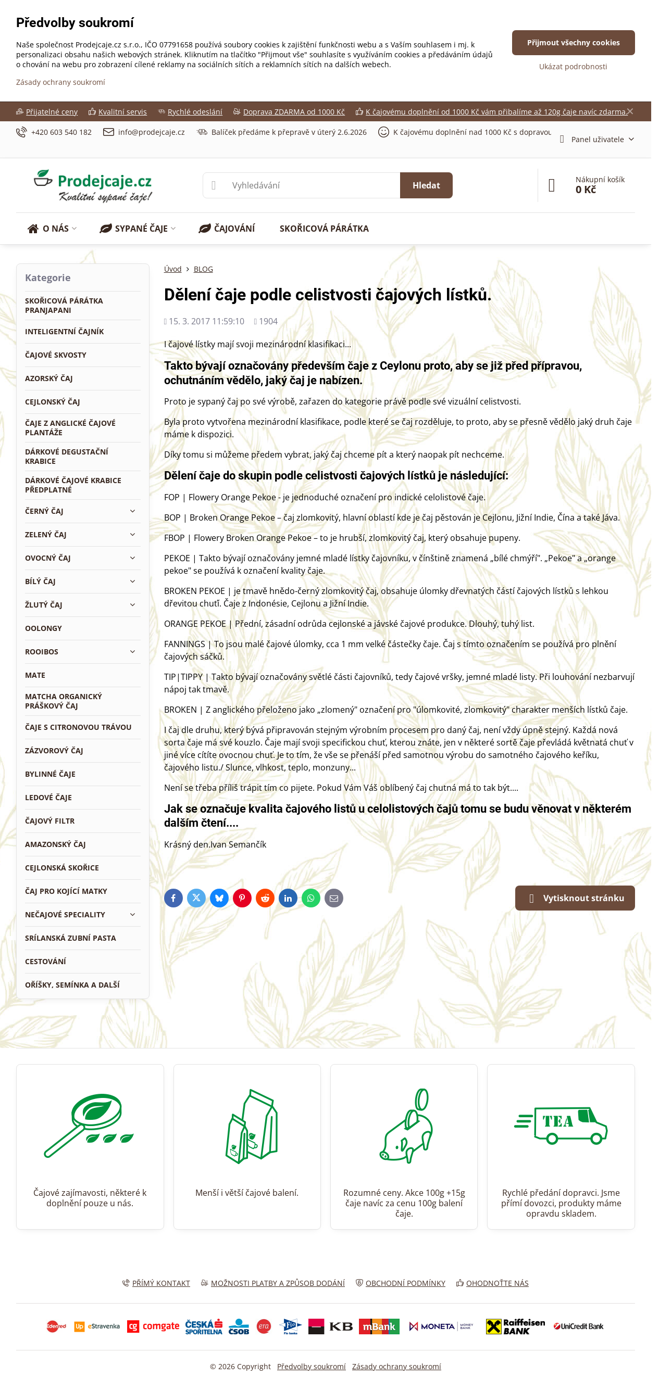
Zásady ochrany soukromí (396, 1366)
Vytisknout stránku (575, 898)
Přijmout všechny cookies (573, 42)
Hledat (426, 185)
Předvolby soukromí (311, 1366)
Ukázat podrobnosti (573, 66)
